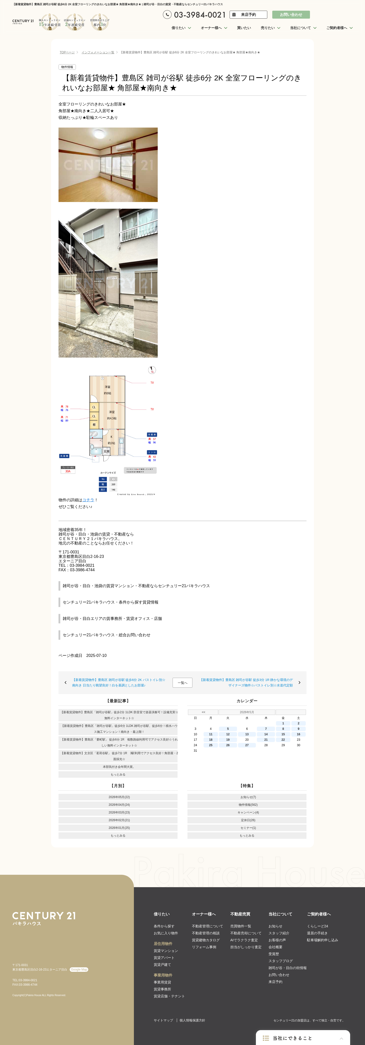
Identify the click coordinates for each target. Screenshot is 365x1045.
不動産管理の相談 (206, 933)
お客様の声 (277, 940)
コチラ (88, 500)
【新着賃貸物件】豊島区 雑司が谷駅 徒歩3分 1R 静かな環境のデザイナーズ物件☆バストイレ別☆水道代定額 (246, 682)
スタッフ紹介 (279, 933)
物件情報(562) (248, 805)
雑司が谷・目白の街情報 (288, 968)
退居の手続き (317, 933)
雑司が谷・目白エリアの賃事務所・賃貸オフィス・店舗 (112, 618)
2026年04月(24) (119, 805)
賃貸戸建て (162, 965)
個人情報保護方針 (192, 1020)
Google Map (79, 969)
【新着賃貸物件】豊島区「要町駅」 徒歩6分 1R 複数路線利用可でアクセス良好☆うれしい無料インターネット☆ (119, 742)
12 (228, 734)
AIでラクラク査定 (244, 940)
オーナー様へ (204, 914)
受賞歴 (274, 954)
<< (203, 712)
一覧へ (182, 683)
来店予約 (248, 14)
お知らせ (275, 926)
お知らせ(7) (248, 797)
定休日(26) (248, 820)
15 (283, 734)
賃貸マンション (166, 951)
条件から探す (164, 926)
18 (210, 740)
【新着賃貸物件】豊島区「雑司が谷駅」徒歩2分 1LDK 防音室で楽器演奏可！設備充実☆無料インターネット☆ (119, 715)
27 (246, 745)
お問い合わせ (291, 14)
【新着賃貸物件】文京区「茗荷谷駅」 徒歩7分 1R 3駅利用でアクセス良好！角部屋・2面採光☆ (119, 756)
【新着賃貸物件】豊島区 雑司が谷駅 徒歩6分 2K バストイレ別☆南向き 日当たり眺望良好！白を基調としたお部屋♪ (118, 682)
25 (210, 745)
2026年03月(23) (119, 812)
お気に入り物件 (166, 933)
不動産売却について (246, 933)
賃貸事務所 (162, 989)
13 (246, 734)
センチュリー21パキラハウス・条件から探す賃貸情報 (110, 602)
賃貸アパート (164, 958)
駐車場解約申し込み (322, 940)
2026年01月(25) (119, 828)
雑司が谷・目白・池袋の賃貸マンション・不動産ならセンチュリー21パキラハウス (136, 586)
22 (283, 740)
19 (228, 740)
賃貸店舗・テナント (169, 996)
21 (266, 740)
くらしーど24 (317, 926)
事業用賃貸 (162, 982)
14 (266, 734)
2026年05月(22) (119, 797)
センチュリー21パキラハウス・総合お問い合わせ (107, 635)
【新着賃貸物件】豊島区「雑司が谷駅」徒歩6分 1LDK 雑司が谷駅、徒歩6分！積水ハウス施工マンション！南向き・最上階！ (119, 729)
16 (298, 734)
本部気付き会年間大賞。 (119, 767)
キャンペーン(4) (248, 812)
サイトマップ (163, 1020)
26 (228, 745)
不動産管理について (207, 926)
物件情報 (67, 67)
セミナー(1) (248, 828)
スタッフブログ (281, 961)
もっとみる (118, 774)
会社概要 (275, 947)
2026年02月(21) (119, 820)
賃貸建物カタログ (206, 940)
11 (210, 734)
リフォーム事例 (204, 947)
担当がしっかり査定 (246, 947)
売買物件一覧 (240, 926)
